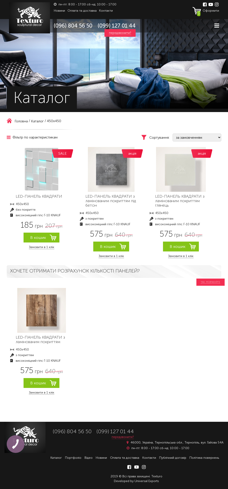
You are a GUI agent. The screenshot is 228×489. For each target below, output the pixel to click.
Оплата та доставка (82, 11)
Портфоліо (73, 458)
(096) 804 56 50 (73, 25)
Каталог (56, 458)
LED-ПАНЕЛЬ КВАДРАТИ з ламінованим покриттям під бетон (110, 201)
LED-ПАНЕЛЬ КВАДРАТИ (39, 196)
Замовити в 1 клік (41, 247)
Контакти (106, 11)
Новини (59, 11)
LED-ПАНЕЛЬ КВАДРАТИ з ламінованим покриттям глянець (179, 201)
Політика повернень (204, 458)
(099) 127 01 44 (117, 25)
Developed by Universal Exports (136, 481)
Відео (89, 458)
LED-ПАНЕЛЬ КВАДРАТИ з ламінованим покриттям (40, 339)
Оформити (208, 12)
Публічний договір (172, 458)
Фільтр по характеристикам (32, 137)
